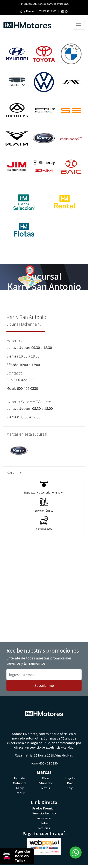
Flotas (44, 823)
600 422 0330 (49, 11)
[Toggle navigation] (79, 25)
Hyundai (20, 778)
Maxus (45, 788)
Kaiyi (70, 788)
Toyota (70, 778)
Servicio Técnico (44, 813)
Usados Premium (44, 808)
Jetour (19, 793)
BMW (45, 778)
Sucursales (44, 818)
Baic (70, 783)
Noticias (44, 828)
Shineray (45, 783)
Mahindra (19, 783)
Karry (20, 788)
